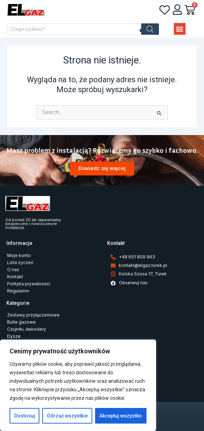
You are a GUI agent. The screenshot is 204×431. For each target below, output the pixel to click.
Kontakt (15, 276)
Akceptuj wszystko (120, 416)
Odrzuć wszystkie (67, 416)
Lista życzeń (20, 262)
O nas (13, 269)
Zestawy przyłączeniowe (33, 315)
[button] (180, 29)
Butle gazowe (21, 322)
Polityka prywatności (28, 283)
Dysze (14, 336)
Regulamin (18, 290)
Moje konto (19, 255)
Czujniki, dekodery (26, 329)
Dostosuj (24, 416)
